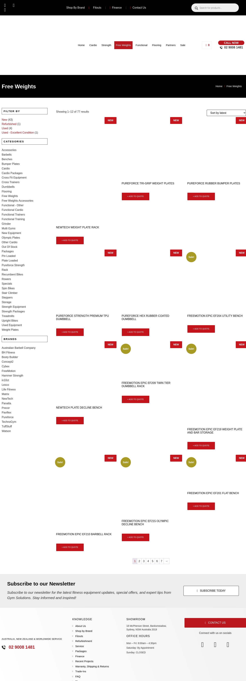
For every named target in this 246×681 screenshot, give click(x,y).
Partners (171, 45)
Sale (182, 45)
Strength (106, 45)
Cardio (93, 45)
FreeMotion (9, 357)
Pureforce (7, 404)
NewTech (7, 385)
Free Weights (123, 45)
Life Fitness (9, 376)
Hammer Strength (12, 362)
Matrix (5, 380)
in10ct (5, 367)
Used (5, 128)
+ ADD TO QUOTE (70, 240)
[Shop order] (226, 113)
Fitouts (97, 7)
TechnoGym (9, 408)
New (4, 119)
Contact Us (138, 7)
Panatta (6, 390)
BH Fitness (8, 339)
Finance (116, 7)
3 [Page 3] (144, 561)
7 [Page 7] (161, 561)
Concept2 (7, 348)
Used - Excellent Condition (18, 132)
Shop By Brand (75, 7)
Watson (6, 417)
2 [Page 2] (139, 561)
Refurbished (9, 124)
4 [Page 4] (148, 561)
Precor (6, 394)
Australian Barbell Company (19, 334)
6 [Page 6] (157, 561)
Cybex (5, 353)
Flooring (156, 45)
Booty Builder (10, 343)
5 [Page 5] (152, 561)
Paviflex (6, 399)
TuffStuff (7, 413)
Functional (141, 45)
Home (81, 45)
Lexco (5, 371)
